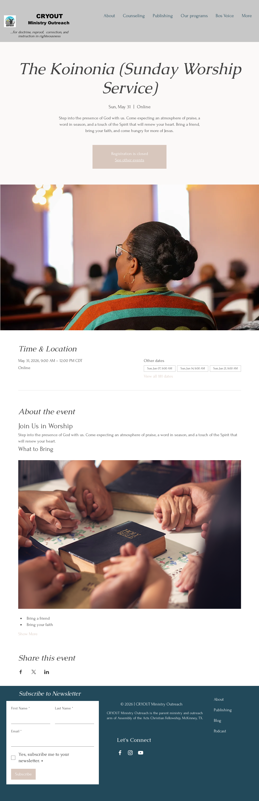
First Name (20, 708)
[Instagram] (130, 753)
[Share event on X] (33, 672)
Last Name (64, 708)
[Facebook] (120, 753)
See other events (129, 160)
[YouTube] (140, 753)
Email (16, 731)
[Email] (51, 741)
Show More (28, 634)
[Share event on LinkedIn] (46, 672)
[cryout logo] (10, 21)
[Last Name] (73, 718)
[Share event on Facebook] (20, 672)
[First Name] (29, 718)
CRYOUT (49, 16)
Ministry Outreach (49, 23)
